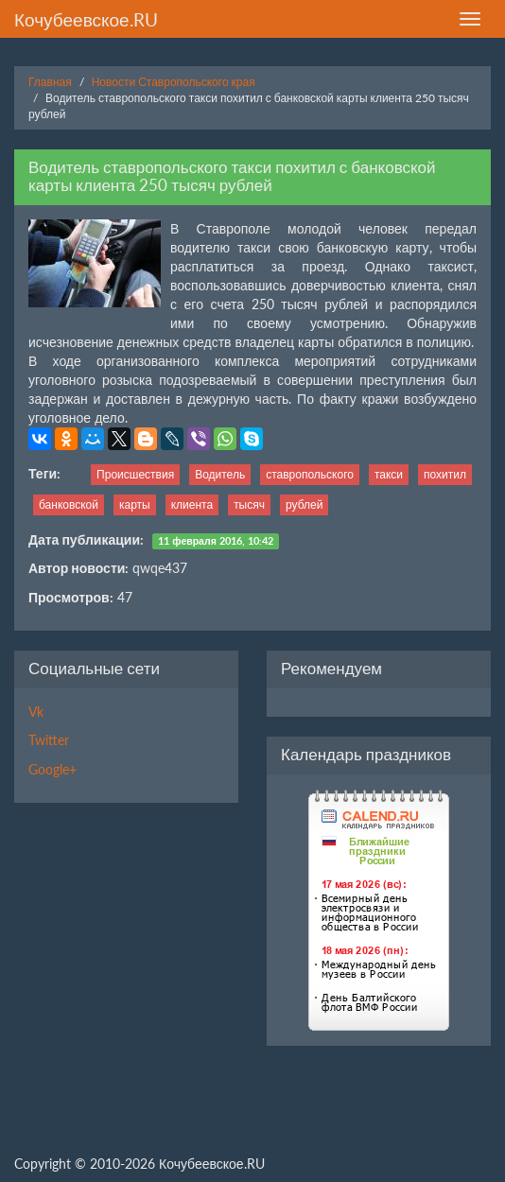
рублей (304, 504)
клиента (192, 504)
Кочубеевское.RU (86, 19)
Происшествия (135, 474)
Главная (50, 82)
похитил (445, 474)
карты (134, 504)
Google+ (52, 769)
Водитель (220, 474)
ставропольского (310, 474)
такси (388, 474)
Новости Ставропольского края (173, 82)
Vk (36, 712)
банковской (68, 504)
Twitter (48, 740)
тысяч (249, 504)
